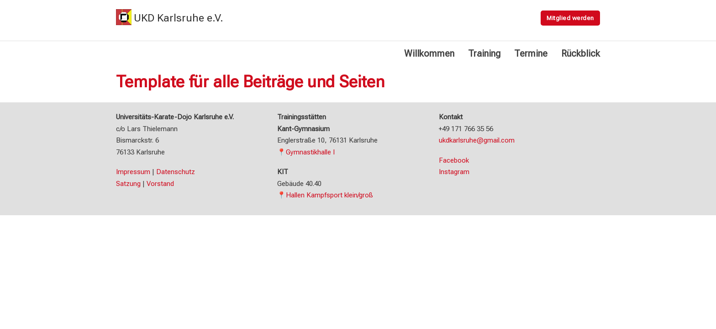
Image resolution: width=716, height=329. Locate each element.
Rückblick (580, 53)
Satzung (128, 184)
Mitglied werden (570, 17)
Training (484, 53)
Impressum (133, 172)
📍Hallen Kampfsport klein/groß (325, 195)
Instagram (454, 172)
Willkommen (429, 53)
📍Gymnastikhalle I (306, 152)
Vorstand (160, 184)
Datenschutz (175, 172)
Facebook (454, 160)
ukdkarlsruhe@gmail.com (477, 140)
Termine (531, 53)
